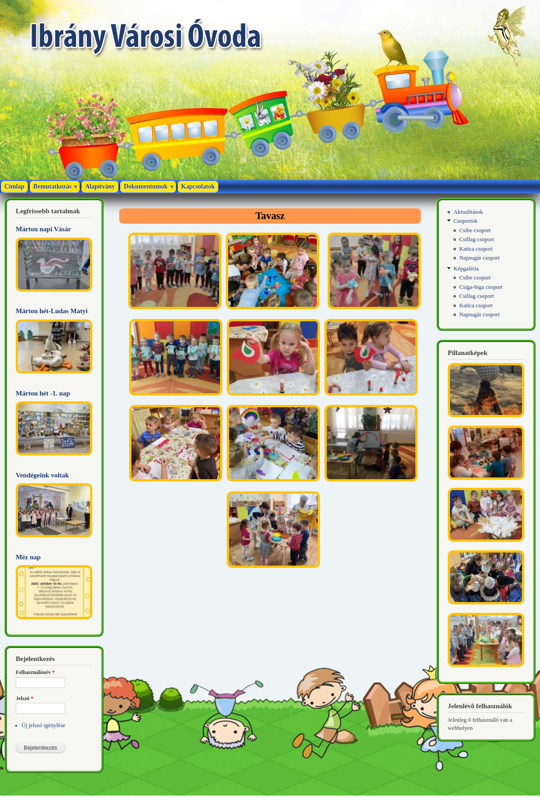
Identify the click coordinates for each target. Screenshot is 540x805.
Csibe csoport (475, 230)
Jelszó (24, 698)
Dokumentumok (145, 186)
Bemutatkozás (52, 186)
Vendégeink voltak (42, 475)
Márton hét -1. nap (43, 393)
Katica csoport (476, 249)
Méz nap (28, 557)
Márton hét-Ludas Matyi (52, 311)
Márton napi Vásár (43, 229)
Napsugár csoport (479, 258)
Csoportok (465, 221)
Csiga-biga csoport (481, 287)
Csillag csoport (476, 239)
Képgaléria (466, 268)
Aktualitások (468, 212)
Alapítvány (100, 186)
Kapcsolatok (198, 186)
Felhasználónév (35, 672)
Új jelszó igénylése (43, 725)
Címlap (14, 186)
